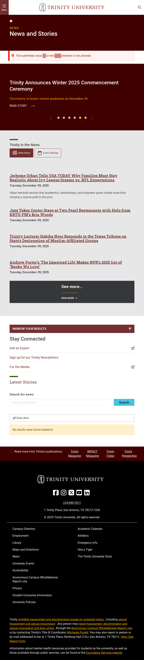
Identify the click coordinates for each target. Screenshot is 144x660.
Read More (67, 298)
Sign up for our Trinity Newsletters (34, 357)
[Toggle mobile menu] (4, 7)
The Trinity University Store (95, 556)
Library (16, 542)
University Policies (24, 602)
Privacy (17, 588)
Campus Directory (23, 529)
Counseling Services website (104, 652)
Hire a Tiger (85, 549)
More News (24, 153)
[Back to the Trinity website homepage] (11, 21)
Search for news (22, 394)
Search (124, 402)
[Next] (92, 118)
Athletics (83, 535)
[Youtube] (79, 494)
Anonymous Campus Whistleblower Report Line (35, 579)
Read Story (22, 105)
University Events (23, 563)
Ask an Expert (19, 348)
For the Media (19, 367)
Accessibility (20, 570)
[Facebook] (56, 494)
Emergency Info (88, 542)
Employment (20, 535)
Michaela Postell (77, 632)
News (16, 556)
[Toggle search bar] (139, 7)
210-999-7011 (72, 503)
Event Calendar (50, 153)
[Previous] (52, 118)
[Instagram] (64, 494)
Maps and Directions (25, 549)
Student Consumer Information (32, 595)
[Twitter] (72, 494)
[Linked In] (87, 494)
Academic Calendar (90, 529)
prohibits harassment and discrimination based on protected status (61, 619)
